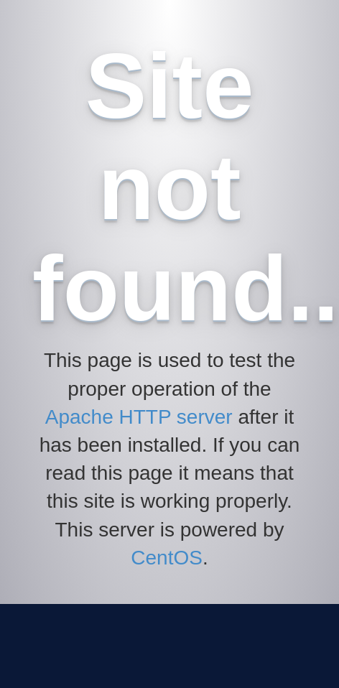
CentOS (167, 558)
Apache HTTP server (139, 417)
